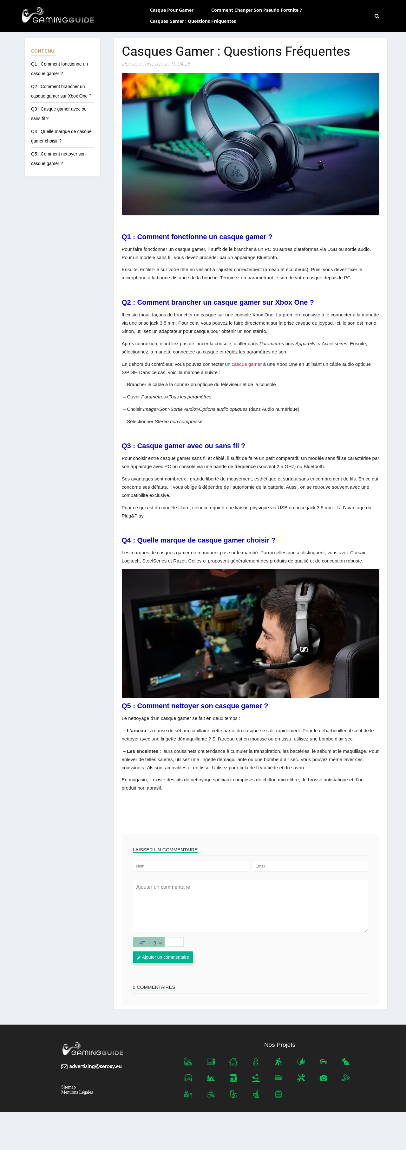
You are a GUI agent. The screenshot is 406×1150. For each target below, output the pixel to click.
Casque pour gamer (171, 10)
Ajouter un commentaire (163, 957)
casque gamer (247, 364)
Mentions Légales (77, 1092)
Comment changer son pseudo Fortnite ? (256, 10)
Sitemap (68, 1087)
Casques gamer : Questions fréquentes (193, 21)
